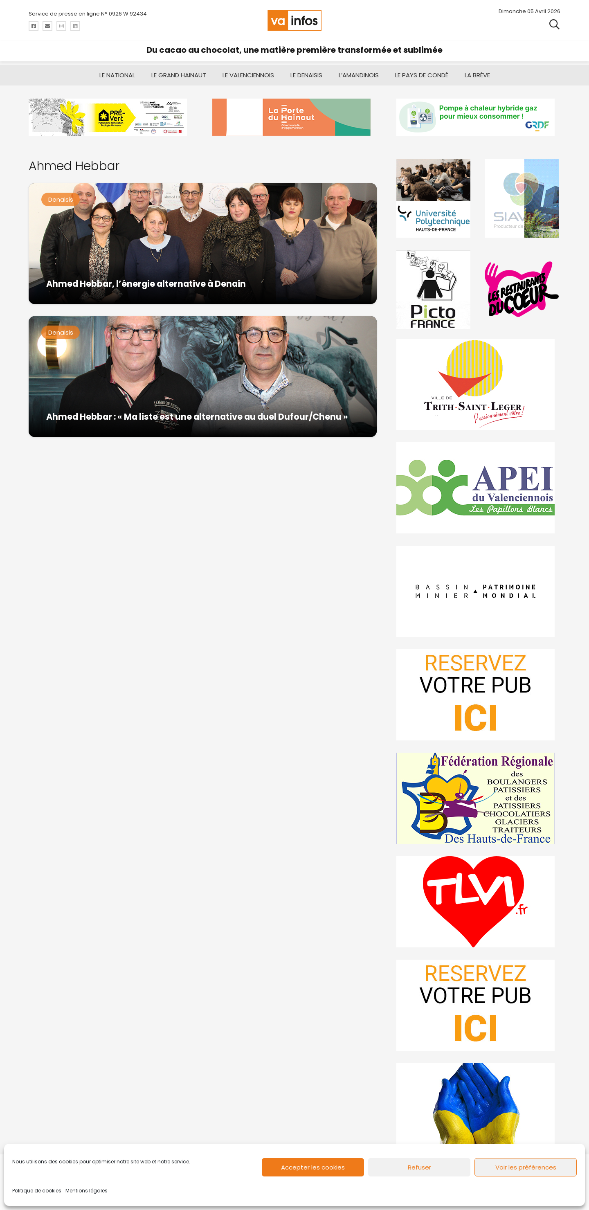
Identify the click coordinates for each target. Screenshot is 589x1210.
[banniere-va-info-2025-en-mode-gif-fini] (478, 117)
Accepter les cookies (313, 1167)
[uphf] (434, 198)
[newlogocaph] (294, 117)
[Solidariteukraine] (478, 1108)
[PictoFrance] (434, 289)
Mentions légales (86, 1190)
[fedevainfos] (478, 798)
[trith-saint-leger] (478, 384)
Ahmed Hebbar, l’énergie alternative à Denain (146, 284)
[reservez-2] (478, 694)
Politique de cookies (36, 1190)
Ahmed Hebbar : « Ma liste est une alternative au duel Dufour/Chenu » (197, 417)
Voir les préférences (525, 1167)
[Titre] (33, 26)
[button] (554, 24)
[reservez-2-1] (478, 1005)
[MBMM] (111, 117)
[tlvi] (478, 901)
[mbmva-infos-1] (478, 591)
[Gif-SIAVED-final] (522, 198)
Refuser (419, 1167)
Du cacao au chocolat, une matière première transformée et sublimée (294, 50)
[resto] (522, 289)
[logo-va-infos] (294, 20)
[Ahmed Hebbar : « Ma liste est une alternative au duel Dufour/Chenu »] (203, 376)
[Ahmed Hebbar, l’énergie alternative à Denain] (203, 243)
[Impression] (478, 487)
